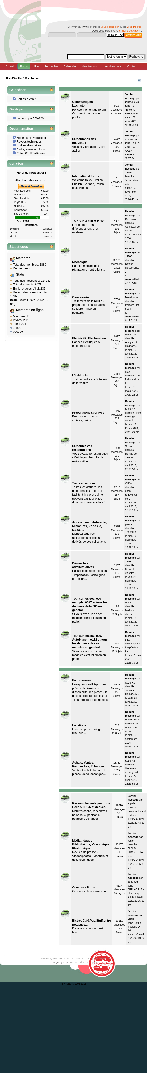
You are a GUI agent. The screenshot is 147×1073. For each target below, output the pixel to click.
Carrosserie (80, 297)
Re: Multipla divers (130, 610)
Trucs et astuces (83, 483)
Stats (20, 274)
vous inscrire (134, 26)
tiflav (127, 639)
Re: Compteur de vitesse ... (132, 227)
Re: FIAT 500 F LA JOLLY (132, 146)
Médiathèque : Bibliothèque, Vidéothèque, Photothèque (91, 844)
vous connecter (110, 26)
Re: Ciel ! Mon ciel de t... (132, 379)
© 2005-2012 (79, 983)
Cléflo (128, 483)
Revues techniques (29, 141)
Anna (128, 602)
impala (131, 803)
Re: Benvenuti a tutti (131, 180)
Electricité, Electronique (89, 338)
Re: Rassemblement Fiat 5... (137, 811)
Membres (23, 258)
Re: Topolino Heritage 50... (132, 690)
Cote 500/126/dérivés (31, 153)
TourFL (128, 172)
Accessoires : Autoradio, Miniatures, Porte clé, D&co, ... (89, 526)
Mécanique (79, 262)
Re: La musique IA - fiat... (135, 926)
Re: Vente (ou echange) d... (132, 768)
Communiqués (82, 102)
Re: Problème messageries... (133, 109)
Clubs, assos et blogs (31, 149)
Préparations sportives (88, 412)
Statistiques (18, 247)
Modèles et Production (31, 138)
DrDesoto (130, 219)
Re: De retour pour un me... (132, 727)
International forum (85, 176)
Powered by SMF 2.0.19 (52, 958)
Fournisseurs (81, 680)
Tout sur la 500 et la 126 (88, 221)
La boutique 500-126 (30, 118)
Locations (79, 725)
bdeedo (18, 331)
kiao (127, 371)
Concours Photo (83, 887)
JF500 (17, 328)
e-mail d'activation (129, 30)
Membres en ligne (30, 310)
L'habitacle (80, 375)
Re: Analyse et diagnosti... (131, 342)
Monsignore (131, 139)
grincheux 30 (132, 101)
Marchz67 (130, 334)
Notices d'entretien (29, 145)
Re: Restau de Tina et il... (131, 453)
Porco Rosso (132, 719)
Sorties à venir (26, 99)
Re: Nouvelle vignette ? (130, 569)
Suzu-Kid (130, 408)
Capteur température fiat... (132, 647)
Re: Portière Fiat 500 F (132, 305)
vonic (131, 840)
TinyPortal (66, 983)
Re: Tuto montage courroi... (133, 416)
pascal (129, 524)
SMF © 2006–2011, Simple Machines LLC (89, 958)
